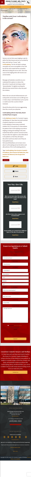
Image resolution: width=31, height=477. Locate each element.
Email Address (15, 267)
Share (16, 171)
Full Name (15, 254)
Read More (15, 202)
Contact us (15, 372)
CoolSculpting (7, 64)
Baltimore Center (11, 118)
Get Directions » (15, 416)
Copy (16, 166)
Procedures (15, 287)
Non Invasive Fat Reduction (17, 152)
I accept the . (15, 325)
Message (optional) (15, 305)
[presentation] (11, 333)
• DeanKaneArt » (15, 439)
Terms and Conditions (18, 325)
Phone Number (15, 261)
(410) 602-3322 (15, 421)
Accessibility (17, 459)
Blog (6, 8)
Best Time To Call (15, 293)
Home (2, 8)
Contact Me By (15, 299)
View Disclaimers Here (15, 447)
